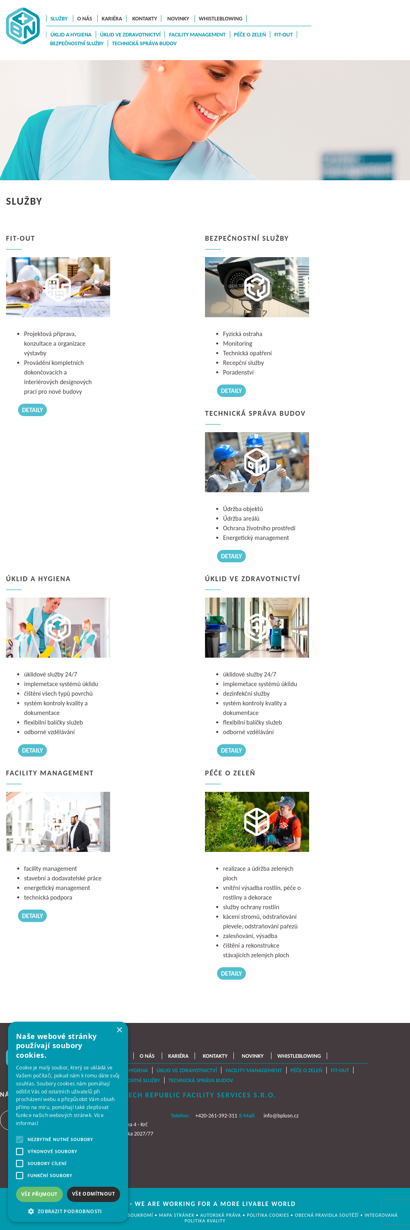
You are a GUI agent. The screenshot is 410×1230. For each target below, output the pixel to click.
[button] (68, 1210)
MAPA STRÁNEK (177, 1215)
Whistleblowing (221, 18)
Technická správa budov (144, 43)
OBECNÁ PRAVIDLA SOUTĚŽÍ (327, 1215)
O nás (84, 18)
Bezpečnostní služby (77, 43)
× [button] (119, 1030)
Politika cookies (268, 1215)
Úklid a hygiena (71, 34)
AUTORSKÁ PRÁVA (221, 1215)
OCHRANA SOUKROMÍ (129, 1215)
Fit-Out (283, 34)
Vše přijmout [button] (39, 1194)
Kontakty (144, 18)
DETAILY (32, 410)
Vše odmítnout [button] (93, 1193)
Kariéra (112, 18)
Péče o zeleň (250, 34)
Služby (59, 18)
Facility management (197, 34)
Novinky (178, 18)
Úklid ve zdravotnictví (130, 34)
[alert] (68, 1122)
